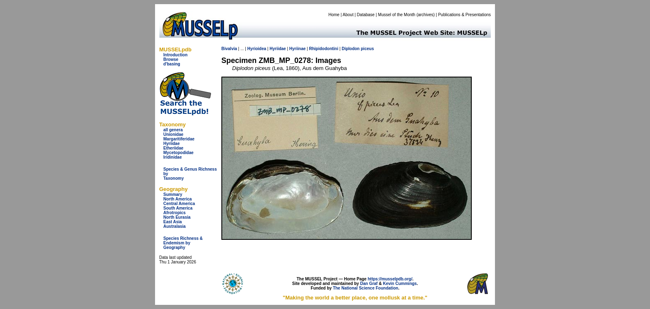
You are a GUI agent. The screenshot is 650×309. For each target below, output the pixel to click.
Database (366, 14)
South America (177, 208)
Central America (179, 203)
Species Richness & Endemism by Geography (183, 243)
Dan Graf (369, 283)
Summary (172, 194)
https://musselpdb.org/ (390, 279)
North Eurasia (177, 217)
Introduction (175, 55)
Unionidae (173, 134)
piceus (367, 48)
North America (177, 199)
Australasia (174, 226)
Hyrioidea (256, 48)
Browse (170, 59)
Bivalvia (229, 48)
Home (334, 14)
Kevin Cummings (400, 283)
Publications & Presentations (464, 14)
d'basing (171, 64)
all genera (173, 130)
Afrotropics (174, 212)
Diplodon (350, 48)
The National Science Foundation (365, 288)
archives (425, 14)
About (348, 14)
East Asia (172, 222)
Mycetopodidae (178, 152)
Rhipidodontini (323, 48)
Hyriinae (297, 48)
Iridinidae (172, 157)
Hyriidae (171, 143)
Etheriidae (173, 148)
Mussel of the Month (396, 14)
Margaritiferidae (178, 139)
